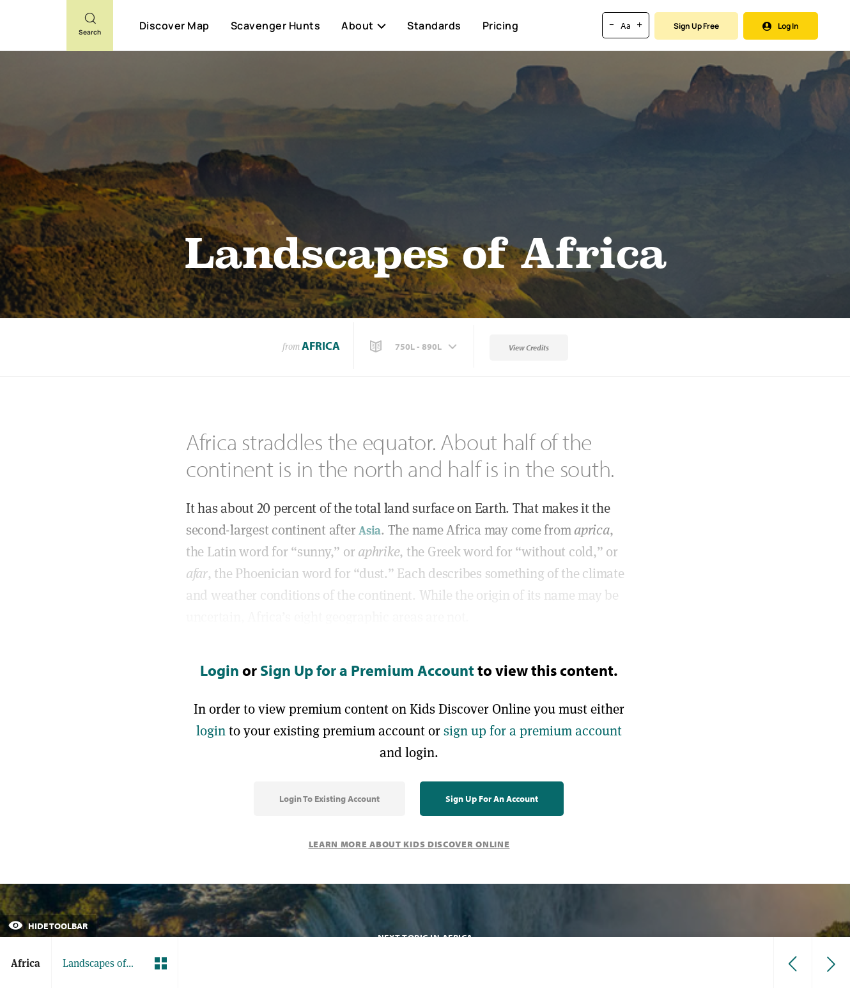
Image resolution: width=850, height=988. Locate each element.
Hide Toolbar (48, 926)
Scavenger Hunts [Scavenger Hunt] (275, 26)
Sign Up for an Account (491, 798)
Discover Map (174, 25)
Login (219, 670)
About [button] (363, 26)
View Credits (529, 347)
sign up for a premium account (533, 730)
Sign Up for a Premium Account (367, 670)
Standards (434, 26)
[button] (414, 346)
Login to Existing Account (329, 798)
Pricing (501, 26)
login (211, 730)
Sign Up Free (696, 25)
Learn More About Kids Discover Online (409, 844)
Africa (321, 345)
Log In (780, 25)
